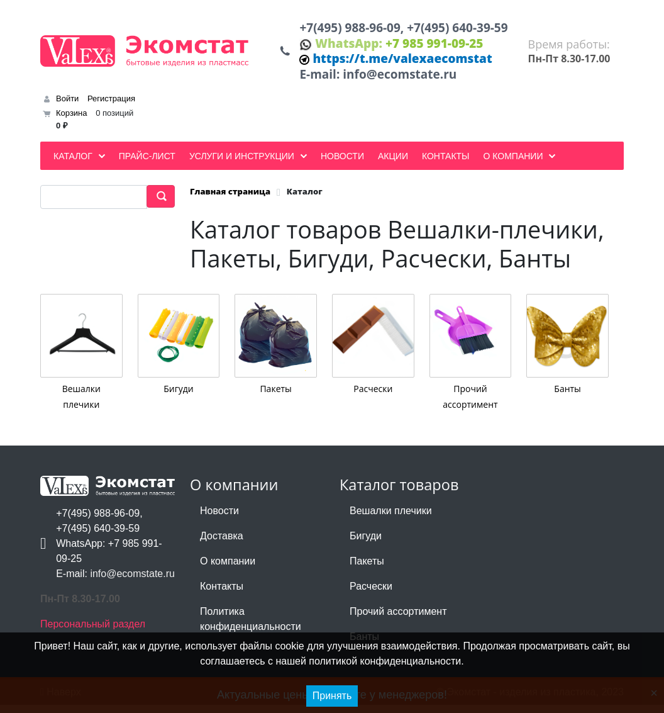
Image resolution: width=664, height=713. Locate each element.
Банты (567, 397)
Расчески (372, 397)
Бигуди (178, 397)
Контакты (221, 594)
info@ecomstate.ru (407, 82)
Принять (332, 695)
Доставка (221, 544)
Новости (219, 519)
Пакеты (275, 397)
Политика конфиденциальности (250, 627)
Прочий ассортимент (398, 619)
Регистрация (111, 106)
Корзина (71, 121)
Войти (67, 106)
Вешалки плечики (391, 519)
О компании (227, 569)
